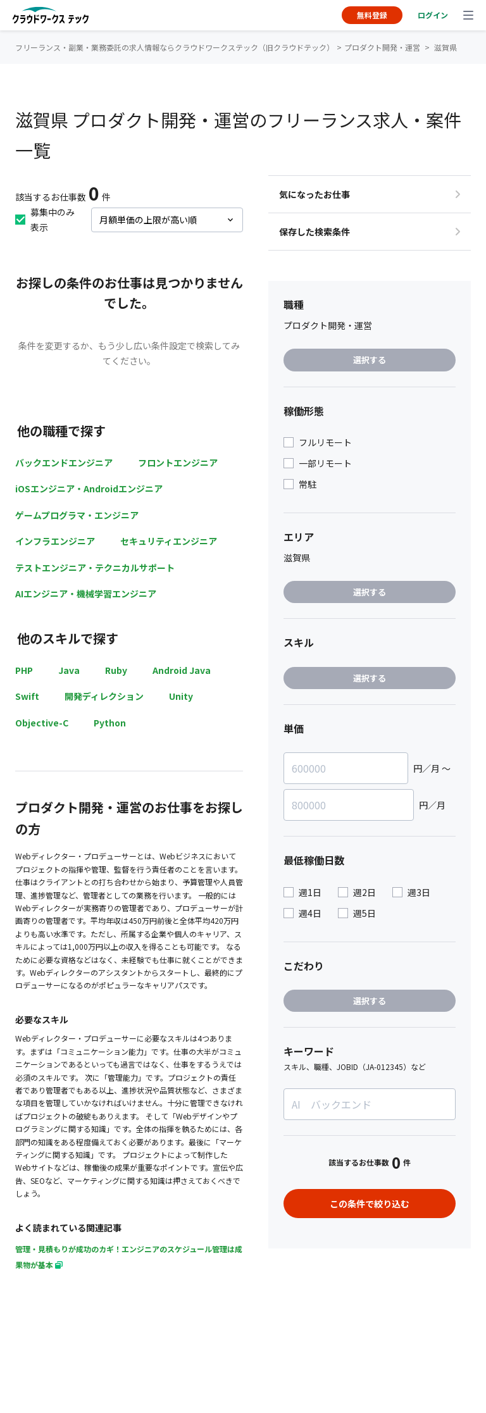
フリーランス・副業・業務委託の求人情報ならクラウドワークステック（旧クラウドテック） (174, 47)
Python (110, 722)
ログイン (433, 14)
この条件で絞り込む (369, 1203)
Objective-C (41, 722)
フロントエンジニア (178, 462)
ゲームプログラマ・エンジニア (77, 515)
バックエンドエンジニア (64, 462)
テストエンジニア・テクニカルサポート (95, 567)
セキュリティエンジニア (168, 541)
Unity (181, 696)
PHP (24, 670)
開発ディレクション (104, 696)
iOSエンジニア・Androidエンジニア (89, 488)
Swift (27, 696)
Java (69, 670)
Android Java (182, 670)
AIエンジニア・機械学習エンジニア (85, 593)
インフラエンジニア (55, 541)
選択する (369, 360)
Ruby (116, 670)
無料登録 (372, 14)
